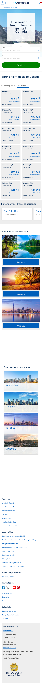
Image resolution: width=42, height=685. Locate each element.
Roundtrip (5, 85)
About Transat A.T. (8, 507)
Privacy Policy (6, 559)
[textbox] (21, 49)
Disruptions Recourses (10, 544)
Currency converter (9, 611)
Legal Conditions (8, 551)
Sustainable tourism (9, 522)
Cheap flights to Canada (10, 615)
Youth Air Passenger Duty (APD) (12, 563)
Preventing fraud (8, 577)
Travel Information (8, 511)
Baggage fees (6, 518)
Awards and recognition (10, 526)
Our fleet (5, 514)
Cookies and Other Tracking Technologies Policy (19, 540)
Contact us (5, 601)
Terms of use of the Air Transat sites (14, 547)
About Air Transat (8, 503)
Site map (5, 619)
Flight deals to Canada (10, 7)
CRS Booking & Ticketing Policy (13, 566)
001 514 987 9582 (9, 647)
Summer (21, 262)
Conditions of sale (8, 555)
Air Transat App (7, 593)
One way (21, 325)
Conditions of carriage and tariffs (13, 536)
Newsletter (6, 597)
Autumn (21, 293)
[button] (21, 65)
